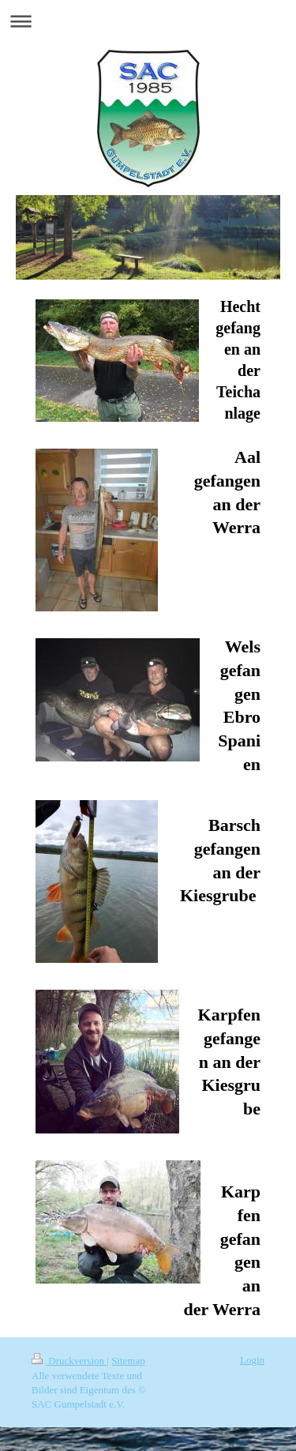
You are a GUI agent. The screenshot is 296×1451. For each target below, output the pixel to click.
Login (252, 1360)
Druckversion (69, 1360)
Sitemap (128, 1360)
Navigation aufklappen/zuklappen (148, 21)
